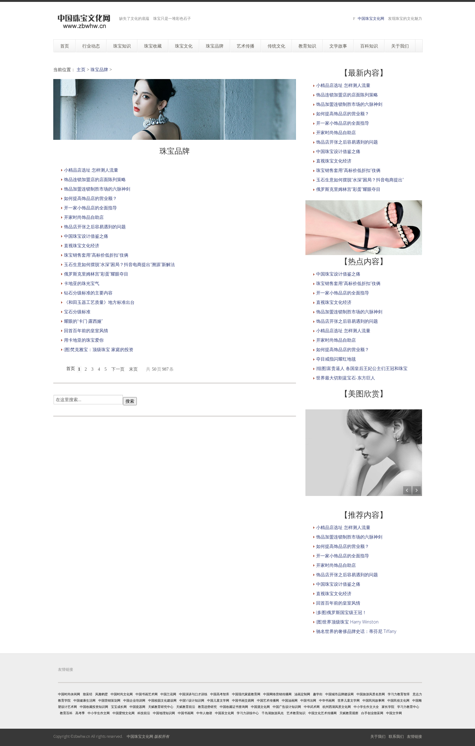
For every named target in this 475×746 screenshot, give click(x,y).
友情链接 (414, 736)
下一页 (118, 369)
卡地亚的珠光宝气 (81, 283)
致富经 (87, 694)
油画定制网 (302, 694)
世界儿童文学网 (349, 700)
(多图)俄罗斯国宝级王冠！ (341, 612)
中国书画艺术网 (147, 694)
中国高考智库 (219, 694)
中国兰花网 (168, 694)
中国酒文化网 (260, 706)
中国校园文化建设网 (162, 700)
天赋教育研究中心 (160, 706)
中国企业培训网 (134, 700)
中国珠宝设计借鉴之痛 (86, 236)
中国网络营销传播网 (277, 694)
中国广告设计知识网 (287, 706)
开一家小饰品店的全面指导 (90, 208)
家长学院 (388, 706)
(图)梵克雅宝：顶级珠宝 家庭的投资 (98, 349)
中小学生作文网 (99, 713)
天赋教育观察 (348, 713)
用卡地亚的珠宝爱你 (84, 340)
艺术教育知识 (296, 713)
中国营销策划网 (109, 700)
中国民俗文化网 (398, 700)
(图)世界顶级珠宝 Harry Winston (347, 622)
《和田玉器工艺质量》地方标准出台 (99, 302)
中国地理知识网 (164, 713)
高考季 (80, 713)
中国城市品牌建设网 (339, 694)
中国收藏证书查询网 (234, 706)
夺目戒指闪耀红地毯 (336, 359)
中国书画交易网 (243, 700)
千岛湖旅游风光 (273, 713)
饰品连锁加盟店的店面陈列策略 (95, 179)
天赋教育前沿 (185, 706)
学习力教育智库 (399, 694)
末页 (133, 369)
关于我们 (377, 736)
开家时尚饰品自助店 (84, 217)
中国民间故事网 (373, 700)
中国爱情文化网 (124, 713)
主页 (81, 69)
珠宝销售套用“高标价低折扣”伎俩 (96, 255)
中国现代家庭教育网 (246, 694)
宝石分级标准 (77, 312)
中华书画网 (327, 700)
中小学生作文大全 (366, 706)
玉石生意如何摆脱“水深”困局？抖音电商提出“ (360, 180)
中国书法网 (308, 700)
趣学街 (317, 694)
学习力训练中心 (248, 713)
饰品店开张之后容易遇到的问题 (95, 227)
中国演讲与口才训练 (193, 694)
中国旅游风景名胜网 (370, 694)
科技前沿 (143, 713)
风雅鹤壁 (101, 694)
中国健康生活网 (84, 700)
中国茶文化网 (224, 713)
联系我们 (396, 736)
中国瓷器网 (137, 706)
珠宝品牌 (99, 69)
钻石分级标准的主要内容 (88, 293)
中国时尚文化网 (122, 694)
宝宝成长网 (119, 706)
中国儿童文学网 (218, 700)
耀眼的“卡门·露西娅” (83, 321)
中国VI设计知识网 (191, 700)
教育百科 (66, 713)
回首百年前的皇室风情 (86, 330)
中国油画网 (290, 700)
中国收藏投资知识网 (94, 706)
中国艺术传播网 (268, 700)
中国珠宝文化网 (371, 18)
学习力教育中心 (408, 706)
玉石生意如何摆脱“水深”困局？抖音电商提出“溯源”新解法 (119, 264)
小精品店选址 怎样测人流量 (91, 170)
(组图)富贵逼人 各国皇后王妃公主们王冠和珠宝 (362, 368)
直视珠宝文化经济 (81, 245)
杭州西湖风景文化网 (336, 706)
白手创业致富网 (372, 713)
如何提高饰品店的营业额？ (90, 198)
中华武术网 (312, 706)
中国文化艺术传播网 (322, 713)
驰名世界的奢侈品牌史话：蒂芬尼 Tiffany (356, 631)
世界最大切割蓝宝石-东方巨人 (345, 378)
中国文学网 (394, 713)
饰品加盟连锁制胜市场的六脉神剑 (97, 189)
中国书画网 (186, 713)
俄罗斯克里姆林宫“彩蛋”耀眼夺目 (96, 274)
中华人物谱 (204, 713)
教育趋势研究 (207, 706)
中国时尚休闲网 (69, 694)
